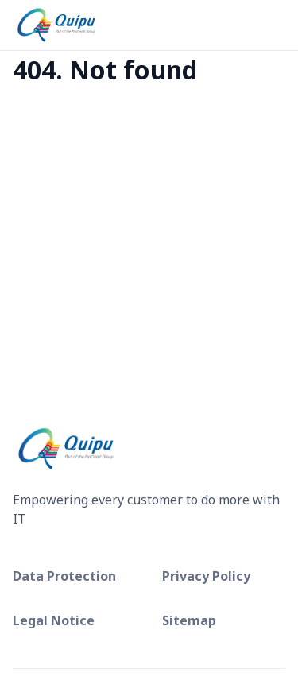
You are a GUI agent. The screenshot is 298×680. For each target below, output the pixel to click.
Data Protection (64, 576)
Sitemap (189, 620)
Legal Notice (54, 620)
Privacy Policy (206, 576)
